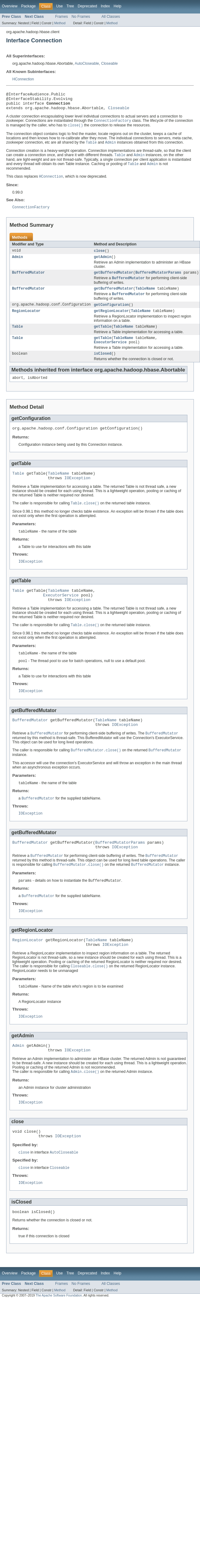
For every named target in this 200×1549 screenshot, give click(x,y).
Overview (10, 6)
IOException (77, 493)
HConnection (23, 79)
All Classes (111, 16)
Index (105, 6)
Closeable (109, 63)
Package (28, 6)
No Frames (81, 16)
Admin (17, 263)
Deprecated (87, 6)
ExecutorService (110, 353)
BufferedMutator (28, 280)
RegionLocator (26, 320)
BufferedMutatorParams (158, 280)
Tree (70, 6)
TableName (145, 297)
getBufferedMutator (113, 280)
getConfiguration (111, 313)
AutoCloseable (87, 63)
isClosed (102, 365)
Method (59, 23)
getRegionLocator (111, 320)
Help (117, 6)
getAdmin (102, 263)
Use (59, 6)
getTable (102, 336)
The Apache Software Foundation (59, 1333)
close (99, 257)
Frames (61, 16)
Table (17, 336)
